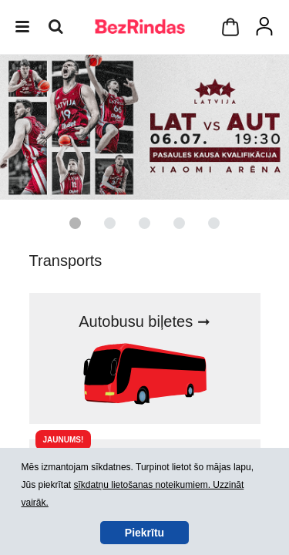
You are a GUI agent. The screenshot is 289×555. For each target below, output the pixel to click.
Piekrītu (144, 532)
